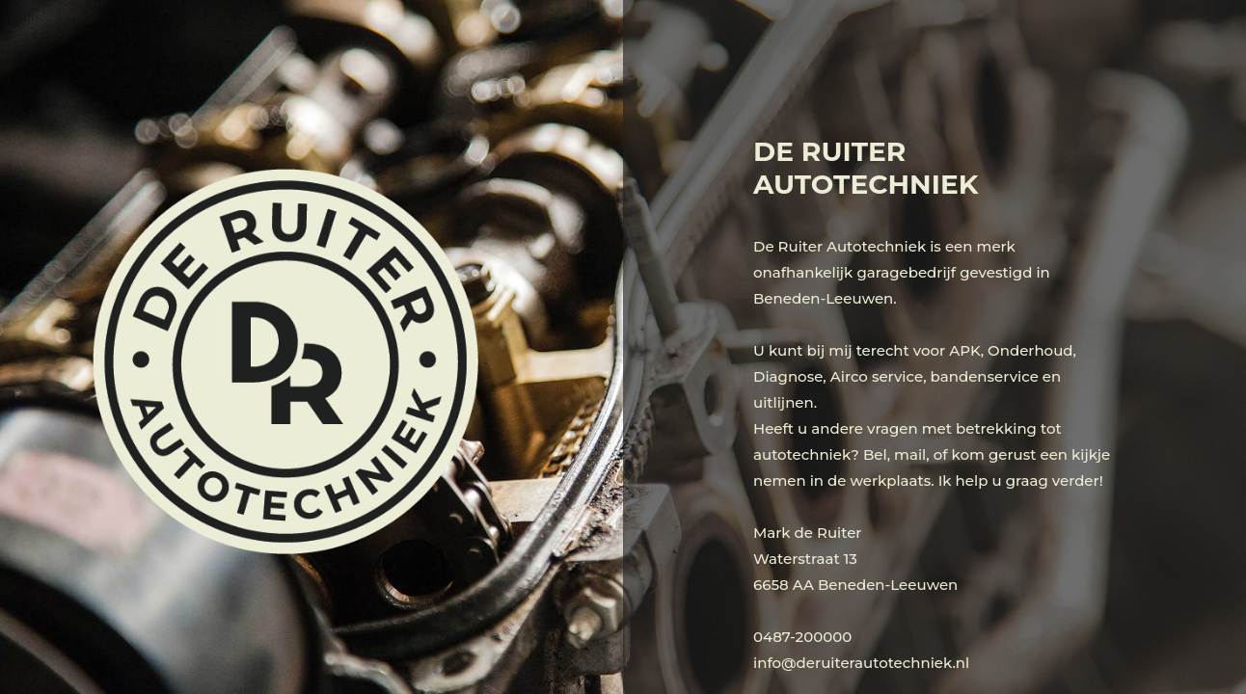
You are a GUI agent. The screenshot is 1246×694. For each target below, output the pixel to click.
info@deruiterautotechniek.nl (861, 663)
